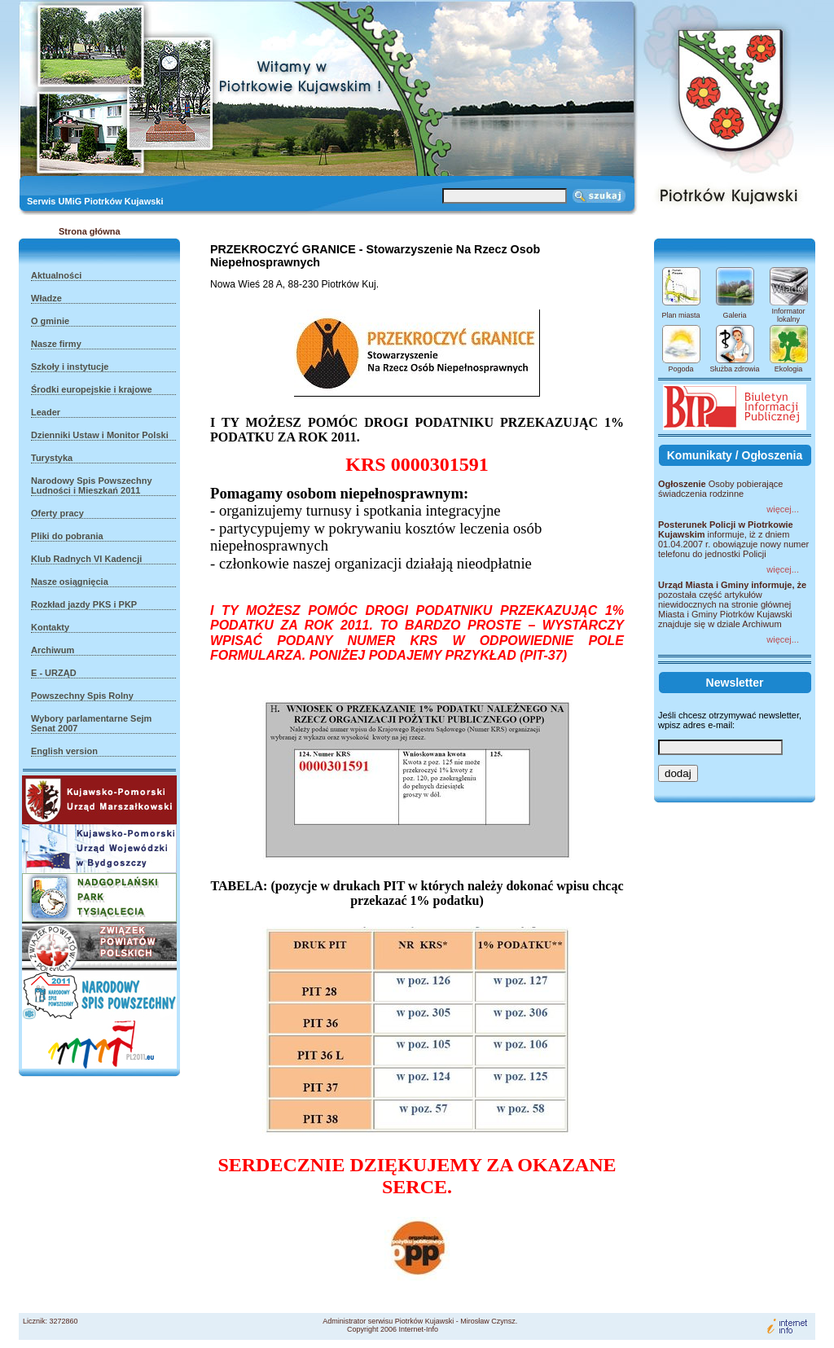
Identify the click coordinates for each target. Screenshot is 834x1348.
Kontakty (50, 627)
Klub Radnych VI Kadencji (86, 559)
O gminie (50, 321)
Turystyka (51, 458)
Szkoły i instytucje (69, 366)
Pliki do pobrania (67, 536)
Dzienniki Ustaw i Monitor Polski (100, 435)
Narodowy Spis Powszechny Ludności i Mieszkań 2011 (91, 485)
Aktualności (56, 275)
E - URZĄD (54, 673)
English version (64, 751)
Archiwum (52, 650)
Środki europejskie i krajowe (91, 389)
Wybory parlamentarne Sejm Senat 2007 (91, 723)
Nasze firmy (56, 344)
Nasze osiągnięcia (69, 581)
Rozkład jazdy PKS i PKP (84, 604)
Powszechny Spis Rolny (82, 695)
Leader (45, 412)
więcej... (782, 509)
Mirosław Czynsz (488, 1321)
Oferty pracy (57, 513)
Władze (46, 298)
